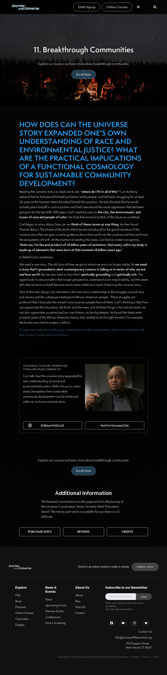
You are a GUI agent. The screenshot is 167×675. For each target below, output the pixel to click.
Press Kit (80, 607)
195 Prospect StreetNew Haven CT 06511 (139, 645)
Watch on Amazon (115, 425)
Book (18, 601)
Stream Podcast (52, 425)
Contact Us (145, 632)
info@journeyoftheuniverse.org (133, 637)
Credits (127, 532)
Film (17, 595)
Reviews (83, 532)
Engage (19, 625)
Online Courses (117, 7)
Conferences (52, 617)
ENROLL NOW (145, 566)
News (48, 599)
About (79, 595)
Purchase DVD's (40, 532)
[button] (138, 7)
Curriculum (21, 619)
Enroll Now (83, 74)
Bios (77, 601)
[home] (25, 7)
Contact (80, 613)
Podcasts (20, 607)
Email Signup (86, 7)
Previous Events (54, 611)
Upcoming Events (55, 605)
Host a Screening (55, 623)
